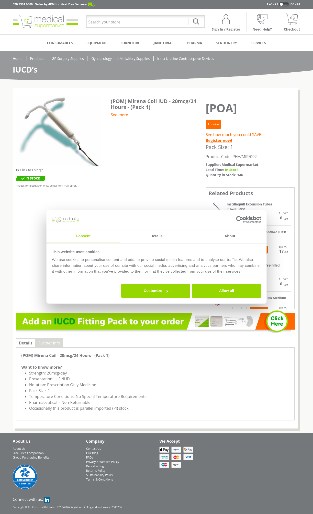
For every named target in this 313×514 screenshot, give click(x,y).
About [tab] (229, 236)
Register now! (219, 140)
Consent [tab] (83, 236)
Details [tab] (156, 236)
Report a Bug (95, 466)
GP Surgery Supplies (68, 58)
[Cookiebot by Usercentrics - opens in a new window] (239, 220)
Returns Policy (95, 471)
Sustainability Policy (99, 475)
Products (37, 58)
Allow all (226, 291)
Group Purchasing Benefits (31, 457)
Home (17, 58)
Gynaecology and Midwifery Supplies (120, 58)
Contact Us (93, 449)
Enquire (213, 124)
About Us (19, 449)
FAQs (89, 457)
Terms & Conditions (99, 479)
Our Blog (92, 453)
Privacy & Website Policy (102, 462)
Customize (156, 291)
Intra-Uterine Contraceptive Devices (185, 58)
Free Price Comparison (28, 453)
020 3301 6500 (23, 4)
